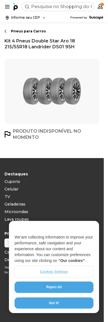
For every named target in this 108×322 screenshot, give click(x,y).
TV (7, 196)
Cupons (12, 181)
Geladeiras (14, 204)
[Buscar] (27, 6)
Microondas (16, 211)
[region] (54, 267)
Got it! (54, 303)
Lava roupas (16, 219)
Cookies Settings (54, 272)
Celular (11, 189)
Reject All (54, 287)
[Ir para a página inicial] (15, 6)
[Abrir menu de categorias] (7, 6)
